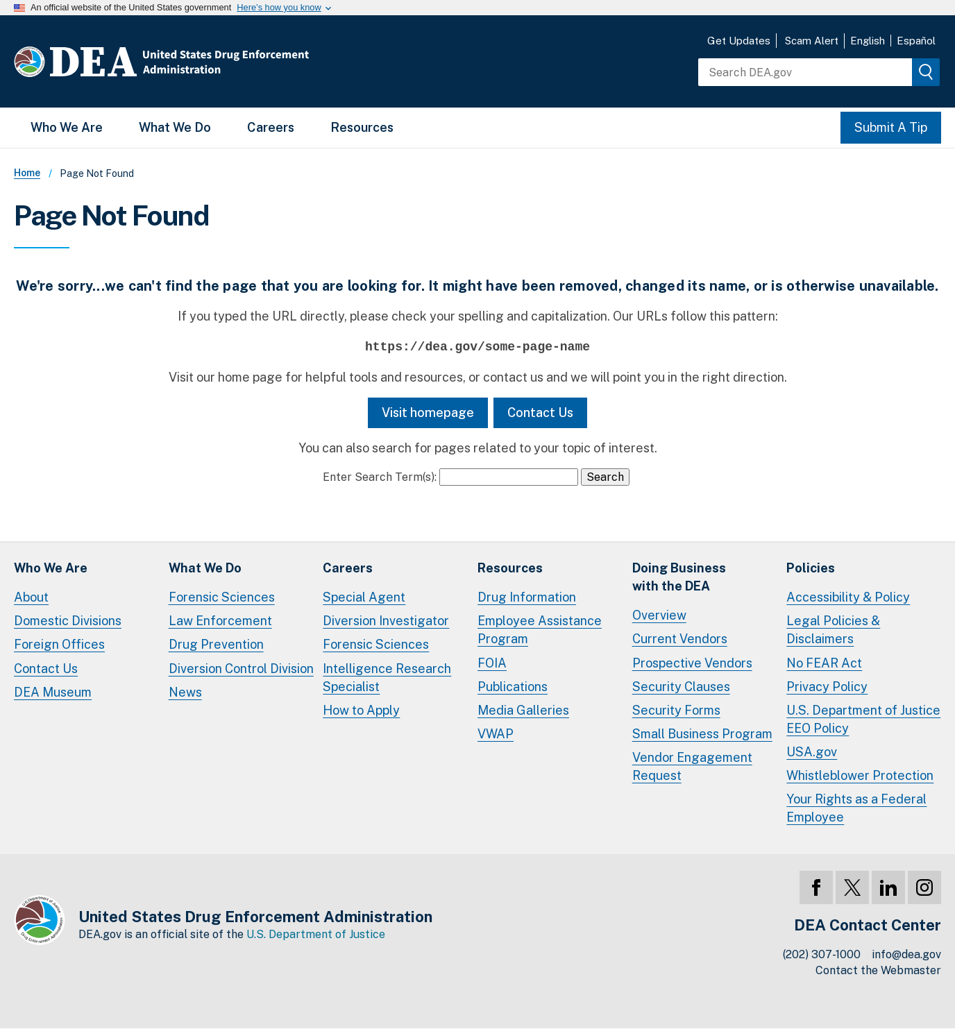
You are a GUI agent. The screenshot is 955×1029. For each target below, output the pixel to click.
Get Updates (738, 40)
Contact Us (540, 412)
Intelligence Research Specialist (387, 677)
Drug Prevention (216, 644)
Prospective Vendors (692, 663)
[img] (926, 72)
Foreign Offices (59, 644)
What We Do (175, 127)
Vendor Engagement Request (692, 766)
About (31, 597)
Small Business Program (702, 733)
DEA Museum (53, 692)
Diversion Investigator (386, 620)
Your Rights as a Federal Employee (856, 808)
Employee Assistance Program (539, 629)
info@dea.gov (906, 954)
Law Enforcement (220, 620)
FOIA (492, 663)
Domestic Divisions (67, 620)
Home (27, 172)
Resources (362, 127)
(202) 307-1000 (822, 954)
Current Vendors (679, 638)
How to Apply (361, 710)
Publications (512, 686)
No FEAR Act (824, 663)
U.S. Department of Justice (315, 934)
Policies (810, 568)
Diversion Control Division (241, 668)
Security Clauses (681, 686)
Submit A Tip (890, 127)
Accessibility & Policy (848, 597)
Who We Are (67, 127)
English (867, 40)
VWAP (495, 733)
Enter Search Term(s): (380, 477)
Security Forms (676, 710)
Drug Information (526, 597)
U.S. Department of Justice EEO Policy (863, 719)
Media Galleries (523, 710)
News (185, 692)
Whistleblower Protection (859, 775)
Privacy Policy (827, 686)
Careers (270, 127)
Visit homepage (428, 412)
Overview (659, 615)
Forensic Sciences (222, 597)
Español (916, 40)
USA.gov (811, 752)
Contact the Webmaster (878, 970)
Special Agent (364, 597)
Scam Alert (811, 40)
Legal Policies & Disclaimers (833, 629)
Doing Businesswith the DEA (679, 577)
